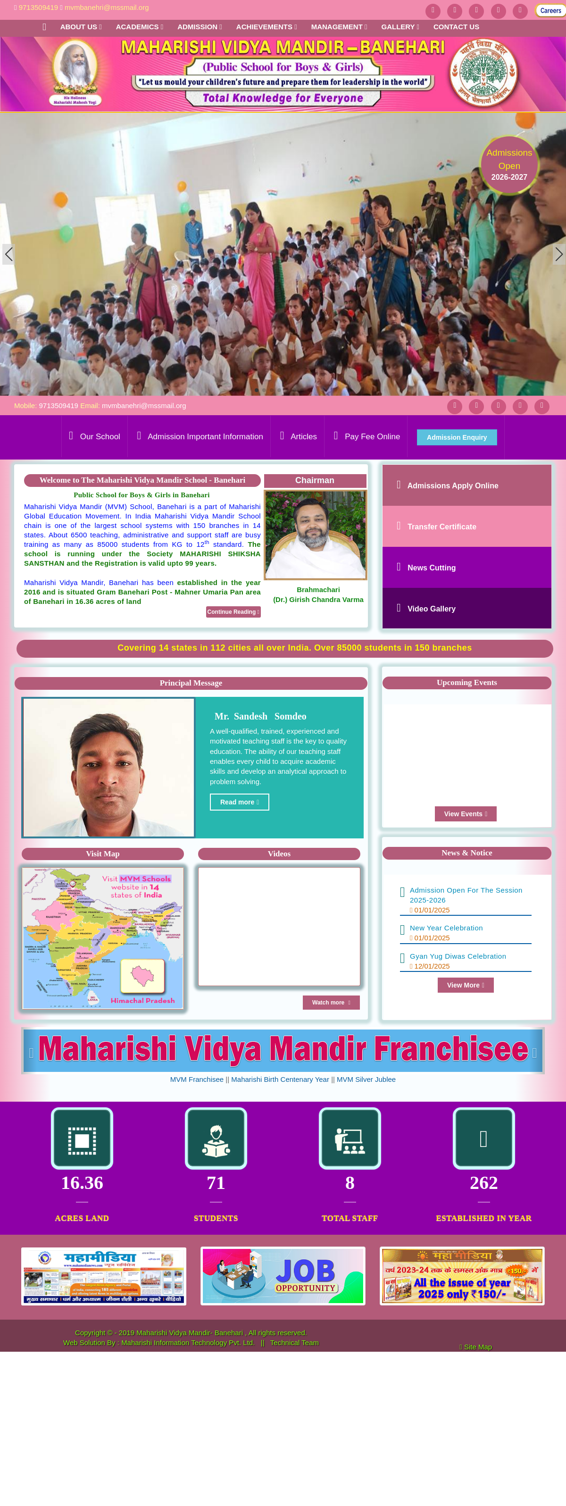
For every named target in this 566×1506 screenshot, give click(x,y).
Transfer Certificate (442, 527)
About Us (81, 27)
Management (339, 27)
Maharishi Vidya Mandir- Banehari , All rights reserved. (221, 1333)
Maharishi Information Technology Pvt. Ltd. (189, 1343)
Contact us (456, 27)
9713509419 (38, 7)
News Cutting (432, 568)
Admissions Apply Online (453, 486)
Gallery (400, 27)
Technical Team (294, 1343)
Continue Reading (233, 612)
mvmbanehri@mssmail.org (107, 7)
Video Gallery (432, 609)
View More (465, 985)
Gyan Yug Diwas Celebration (458, 956)
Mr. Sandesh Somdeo (258, 716)
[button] (559, 254)
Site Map (482, 1347)
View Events (466, 814)
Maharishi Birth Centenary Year (280, 1079)
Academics (140, 27)
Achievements (266, 27)
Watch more (331, 1002)
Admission (199, 27)
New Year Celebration (446, 928)
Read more (239, 802)
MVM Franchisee (197, 1079)
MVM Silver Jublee (366, 1079)
